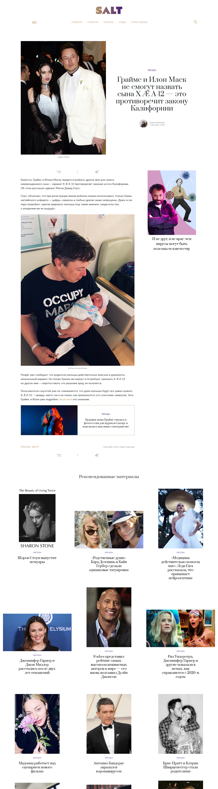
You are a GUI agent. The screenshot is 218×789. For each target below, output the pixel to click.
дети (36, 447)
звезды (26, 447)
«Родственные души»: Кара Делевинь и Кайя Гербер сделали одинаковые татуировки (108, 564)
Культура (93, 22)
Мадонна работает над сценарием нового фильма (37, 767)
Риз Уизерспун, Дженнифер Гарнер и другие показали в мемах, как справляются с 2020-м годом (180, 666)
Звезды (152, 70)
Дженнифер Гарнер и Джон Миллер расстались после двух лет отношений (37, 666)
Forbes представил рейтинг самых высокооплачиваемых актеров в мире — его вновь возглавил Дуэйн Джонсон (109, 666)
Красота (109, 22)
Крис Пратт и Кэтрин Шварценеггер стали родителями (180, 767)
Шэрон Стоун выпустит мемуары (37, 560)
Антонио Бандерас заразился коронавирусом (109, 767)
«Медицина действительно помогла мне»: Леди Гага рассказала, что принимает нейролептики (180, 568)
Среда (122, 22)
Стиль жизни (139, 22)
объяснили (65, 399)
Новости (77, 22)
